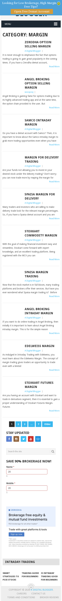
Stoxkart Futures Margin (39, 385)
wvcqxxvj (29, 92)
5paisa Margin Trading (36, 274)
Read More (54, 66)
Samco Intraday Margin (38, 122)
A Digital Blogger (33, 51)
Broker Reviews (49, 597)
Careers (22, 593)
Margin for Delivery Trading (42, 159)
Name (10, 467)
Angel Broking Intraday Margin (39, 311)
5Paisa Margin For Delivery (40, 196)
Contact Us (38, 593)
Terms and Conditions (21, 597)
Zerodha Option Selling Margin (38, 44)
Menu (8, 24)
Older (47, 424)
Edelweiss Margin (39, 346)
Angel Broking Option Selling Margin (37, 83)
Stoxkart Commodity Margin (41, 233)
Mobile (10, 483)
